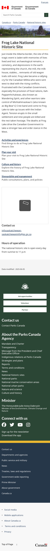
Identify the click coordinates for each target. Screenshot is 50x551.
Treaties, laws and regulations (16, 471)
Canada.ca (6, 22)
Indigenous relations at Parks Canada (21, 357)
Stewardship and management (17, 176)
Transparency (9, 347)
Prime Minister (9, 482)
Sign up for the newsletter (15, 431)
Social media (10, 509)
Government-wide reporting (15, 476)
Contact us (7, 449)
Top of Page (9, 544)
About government (11, 487)
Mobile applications (13, 515)
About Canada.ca (12, 520)
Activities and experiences (15, 140)
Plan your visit (9, 152)
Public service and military (14, 460)
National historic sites (36, 22)
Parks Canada (19, 22)
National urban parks (13, 385)
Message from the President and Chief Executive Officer (22, 352)
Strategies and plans (12, 360)
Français (44, 2)
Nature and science (12, 389)
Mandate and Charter (13, 343)
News (5, 371)
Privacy (7, 531)
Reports (6, 364)
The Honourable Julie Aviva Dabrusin (24, 408)
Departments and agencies (15, 454)
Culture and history (11, 164)
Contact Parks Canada (13, 325)
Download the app (11, 435)
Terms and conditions (13, 367)
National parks (9, 378)
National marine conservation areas (20, 382)
